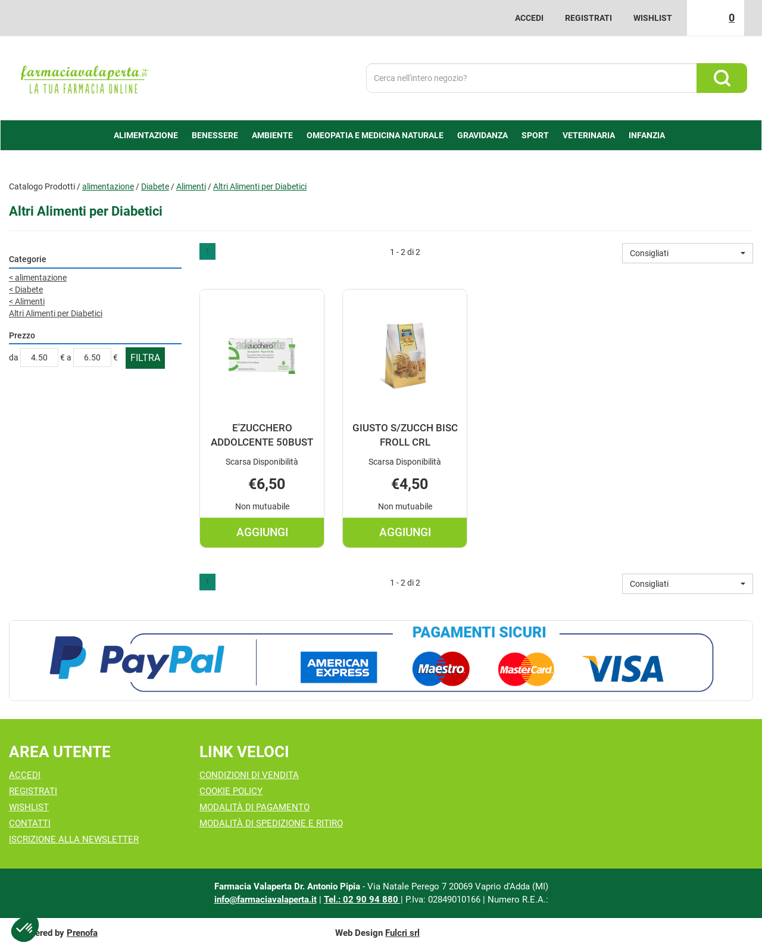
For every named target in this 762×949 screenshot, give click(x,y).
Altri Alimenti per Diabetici (55, 313)
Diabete (155, 186)
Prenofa (82, 933)
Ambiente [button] (272, 135)
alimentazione (108, 186)
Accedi (529, 18)
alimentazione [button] (146, 135)
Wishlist (652, 18)
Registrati (588, 18)
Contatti (30, 823)
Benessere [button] (215, 135)
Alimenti (191, 186)
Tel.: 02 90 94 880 (362, 899)
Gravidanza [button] (482, 135)
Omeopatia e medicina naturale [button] (375, 135)
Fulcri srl (402, 933)
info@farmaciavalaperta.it (265, 899)
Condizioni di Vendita (249, 775)
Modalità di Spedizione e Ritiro (271, 823)
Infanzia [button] (647, 135)
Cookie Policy (231, 791)
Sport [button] (535, 135)
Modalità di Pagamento (254, 807)
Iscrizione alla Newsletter (74, 839)
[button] (687, 253)
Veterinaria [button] (589, 135)
